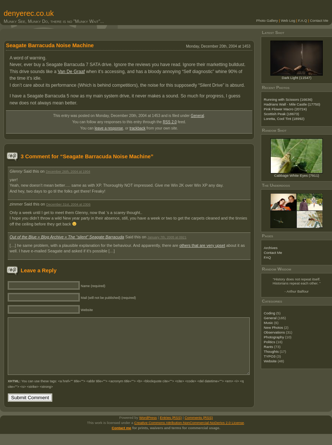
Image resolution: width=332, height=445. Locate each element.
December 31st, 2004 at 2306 (68, 204)
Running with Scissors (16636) (288, 99)
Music (268, 323)
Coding (269, 313)
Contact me (121, 439)
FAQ (267, 257)
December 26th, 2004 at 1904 (68, 171)
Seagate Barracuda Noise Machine (50, 45)
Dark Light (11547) (297, 78)
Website (270, 361)
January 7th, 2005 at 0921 (167, 237)
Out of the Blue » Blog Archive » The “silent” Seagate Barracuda (67, 237)
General (197, 116)
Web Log (288, 20)
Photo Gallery (267, 20)
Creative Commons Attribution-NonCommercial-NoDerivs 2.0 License (189, 434)
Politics (269, 342)
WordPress (148, 429)
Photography (274, 337)
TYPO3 (270, 356)
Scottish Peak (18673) (281, 114)
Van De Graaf (71, 71)
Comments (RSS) (199, 429)
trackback (137, 128)
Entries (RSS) (170, 429)
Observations (274, 332)
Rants (268, 347)
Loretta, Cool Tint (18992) (284, 119)
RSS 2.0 (170, 122)
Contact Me (319, 20)
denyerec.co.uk (29, 13)
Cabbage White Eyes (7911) (296, 175)
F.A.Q (302, 20)
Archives (270, 248)
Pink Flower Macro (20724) (285, 109)
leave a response (108, 128)
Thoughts (271, 351)
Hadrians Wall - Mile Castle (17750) (292, 104)
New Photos (273, 327)
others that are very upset (202, 245)
